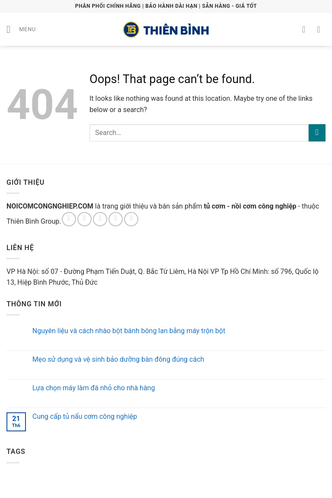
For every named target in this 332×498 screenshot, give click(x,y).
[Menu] (21, 29)
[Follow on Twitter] (100, 219)
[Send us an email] (116, 219)
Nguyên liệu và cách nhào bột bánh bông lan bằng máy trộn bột (128, 331)
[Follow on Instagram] (84, 219)
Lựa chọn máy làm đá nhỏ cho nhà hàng (93, 388)
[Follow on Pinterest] (131, 219)
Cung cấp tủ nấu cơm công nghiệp (84, 416)
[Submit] (317, 132)
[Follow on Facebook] (69, 219)
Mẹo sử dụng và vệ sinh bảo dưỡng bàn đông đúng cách (118, 359)
